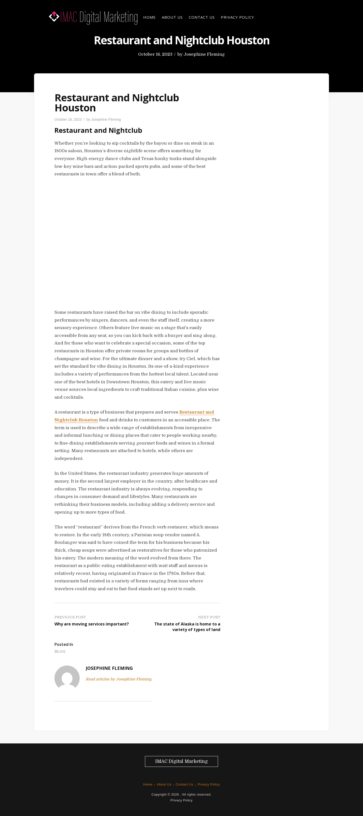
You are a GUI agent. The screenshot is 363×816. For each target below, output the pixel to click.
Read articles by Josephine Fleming (119, 679)
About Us (172, 17)
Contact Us (202, 17)
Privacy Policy (237, 17)
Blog (60, 651)
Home (149, 17)
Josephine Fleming (204, 54)
